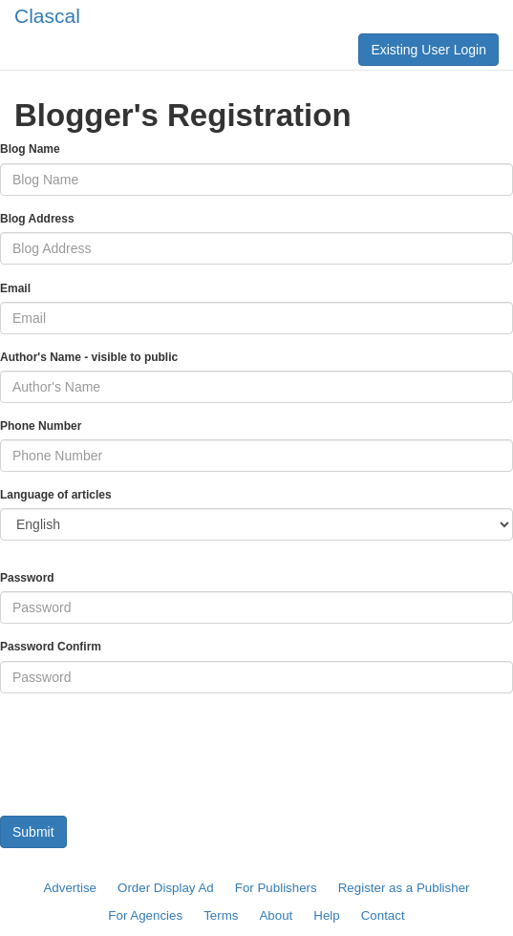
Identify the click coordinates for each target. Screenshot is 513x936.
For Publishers (276, 888)
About (275, 915)
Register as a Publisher (404, 888)
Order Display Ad (166, 888)
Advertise (69, 888)
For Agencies (145, 915)
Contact (383, 915)
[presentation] (145, 746)
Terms (220, 915)
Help (326, 915)
